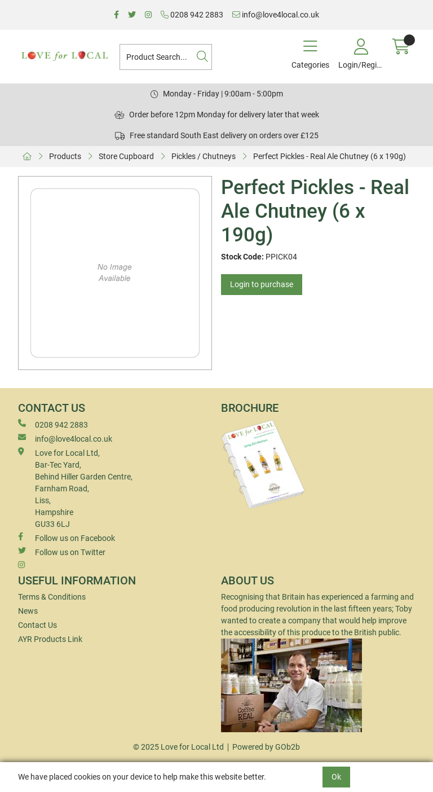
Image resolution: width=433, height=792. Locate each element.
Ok (336, 776)
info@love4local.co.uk (275, 14)
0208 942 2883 (192, 14)
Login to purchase (261, 284)
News (28, 610)
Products (65, 156)
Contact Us (37, 625)
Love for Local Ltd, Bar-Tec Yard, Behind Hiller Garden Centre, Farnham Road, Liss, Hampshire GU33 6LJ (75, 488)
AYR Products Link (50, 639)
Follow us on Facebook (66, 538)
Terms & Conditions (52, 596)
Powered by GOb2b (266, 746)
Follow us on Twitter (61, 552)
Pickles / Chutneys (203, 156)
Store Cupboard (126, 156)
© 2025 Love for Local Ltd (178, 746)
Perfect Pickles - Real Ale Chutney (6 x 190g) (329, 156)
